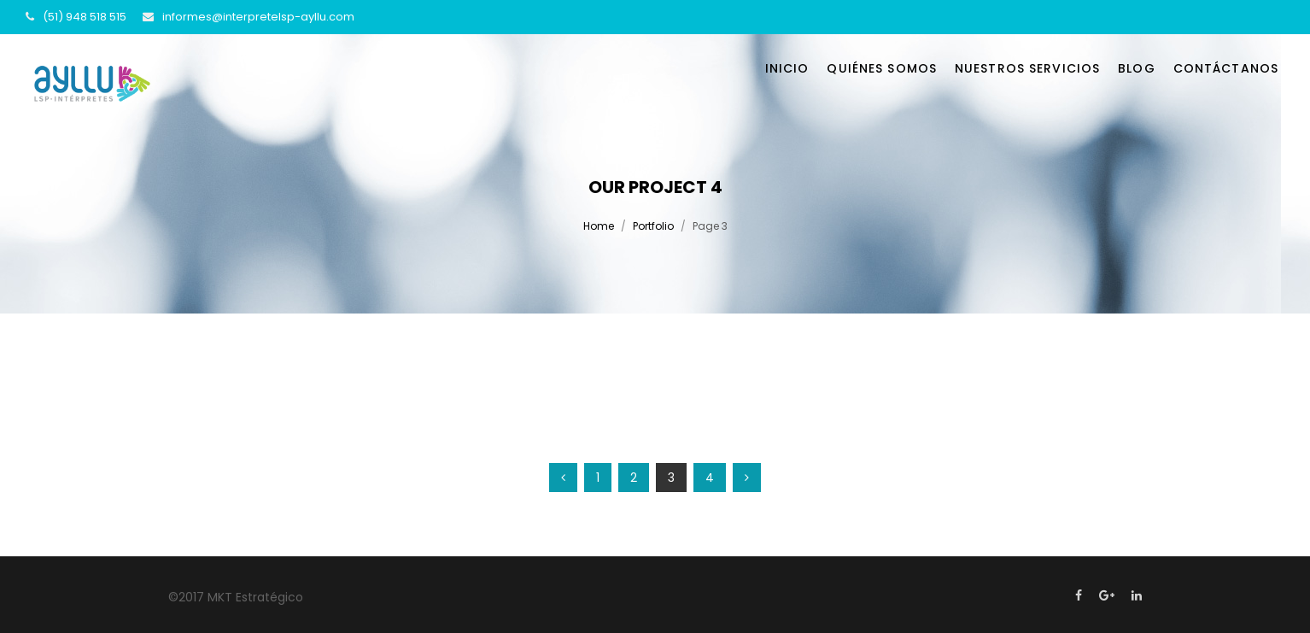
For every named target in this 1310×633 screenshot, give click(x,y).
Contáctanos (1225, 68)
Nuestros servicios (1027, 68)
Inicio (787, 68)
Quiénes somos (882, 68)
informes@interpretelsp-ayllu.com (258, 17)
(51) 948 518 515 (84, 17)
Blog (1136, 68)
